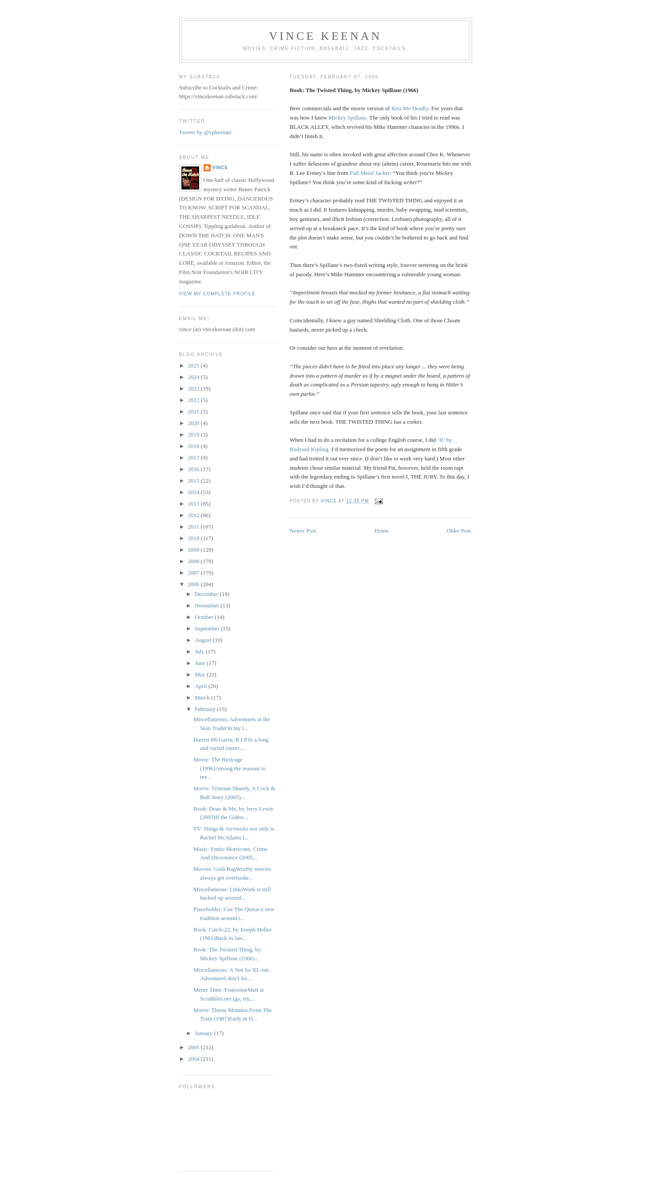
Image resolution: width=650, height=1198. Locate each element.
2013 (194, 503)
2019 (194, 434)
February (206, 709)
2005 (194, 1047)
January (204, 1033)
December (207, 594)
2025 (194, 365)
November (207, 605)
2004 (194, 1058)
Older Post (458, 530)
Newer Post (303, 530)
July (200, 651)
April (201, 686)
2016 (194, 469)
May (201, 674)
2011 (194, 526)
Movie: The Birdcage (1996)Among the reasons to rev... (229, 768)
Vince (220, 167)
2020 (194, 423)
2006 (194, 584)
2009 (194, 549)
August (204, 640)
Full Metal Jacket (369, 173)
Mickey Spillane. (348, 117)
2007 (194, 572)
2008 (194, 561)
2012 (194, 515)
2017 (194, 457)
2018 (194, 446)
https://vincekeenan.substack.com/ (218, 96)
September (208, 628)
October (205, 617)
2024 (194, 377)
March (203, 697)
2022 (194, 400)
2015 (194, 480)
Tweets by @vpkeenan (205, 132)
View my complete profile (217, 293)
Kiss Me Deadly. (410, 108)
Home (381, 530)
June (201, 663)
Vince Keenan (325, 36)
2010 (194, 538)
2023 (194, 388)
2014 (194, 492)
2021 (194, 411)
